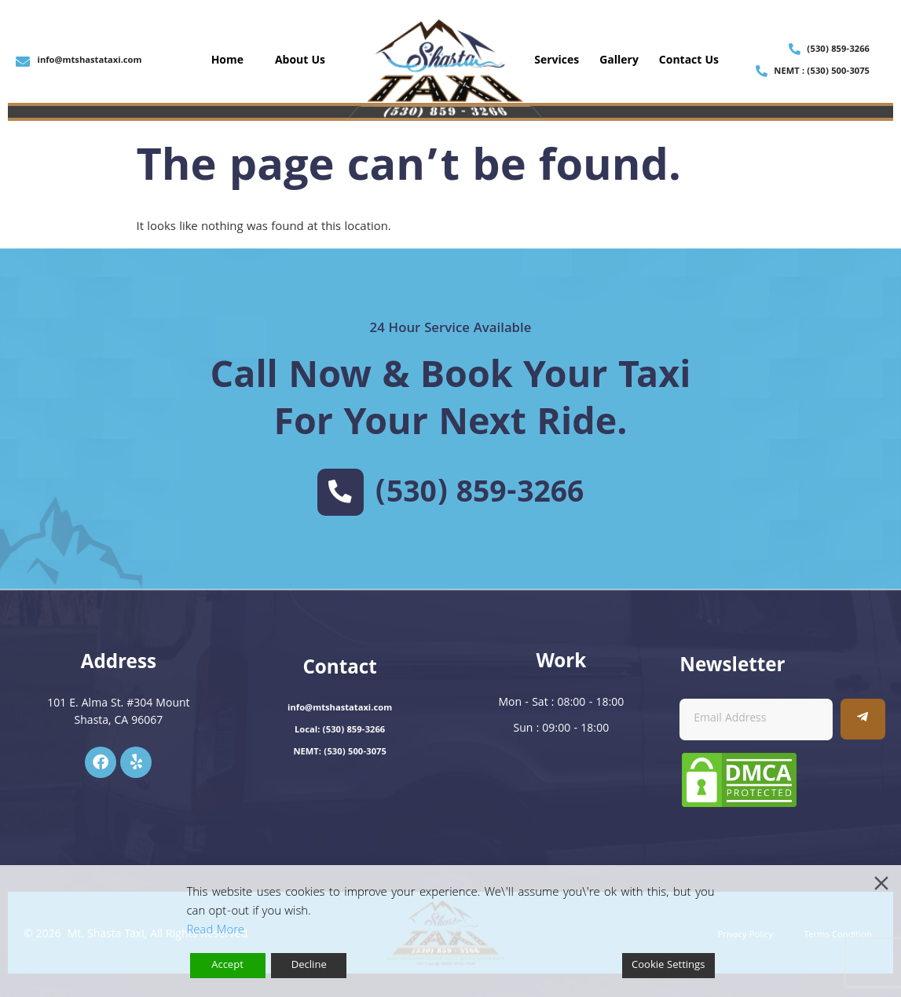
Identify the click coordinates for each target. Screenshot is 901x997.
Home (227, 61)
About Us (300, 61)
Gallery (619, 61)
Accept (227, 965)
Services (556, 61)
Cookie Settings (668, 965)
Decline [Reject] (309, 965)
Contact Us (689, 61)
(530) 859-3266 (479, 495)
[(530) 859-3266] (340, 492)
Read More (215, 931)
